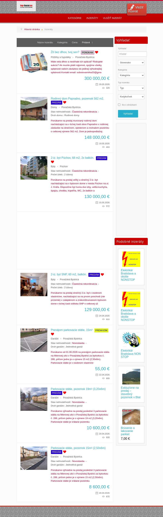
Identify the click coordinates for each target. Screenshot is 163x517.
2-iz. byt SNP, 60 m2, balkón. (69, 274)
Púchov (64, 166)
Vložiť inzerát (136, 9)
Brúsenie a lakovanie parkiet (128, 431)
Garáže (55, 338)
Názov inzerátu (45, 42)
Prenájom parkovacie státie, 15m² (72, 330)
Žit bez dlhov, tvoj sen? (65, 52)
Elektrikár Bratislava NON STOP (131, 353)
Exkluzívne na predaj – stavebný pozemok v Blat (130, 392)
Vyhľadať (122, 48)
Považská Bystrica (84, 57)
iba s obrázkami (129, 104)
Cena (75, 42)
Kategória (62, 42)
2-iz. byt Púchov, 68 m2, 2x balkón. (72, 157)
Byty (53, 166)
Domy (54, 107)
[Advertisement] (65, 240)
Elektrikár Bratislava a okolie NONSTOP (128, 275)
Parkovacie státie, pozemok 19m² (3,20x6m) (78, 389)
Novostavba (78, 343)
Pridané (86, 42)
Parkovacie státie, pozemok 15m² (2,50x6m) (78, 448)
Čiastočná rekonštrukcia (84, 111)
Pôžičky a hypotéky (61, 57)
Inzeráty (92, 18)
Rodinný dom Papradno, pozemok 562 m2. (77, 98)
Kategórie (74, 18)
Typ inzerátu (123, 82)
